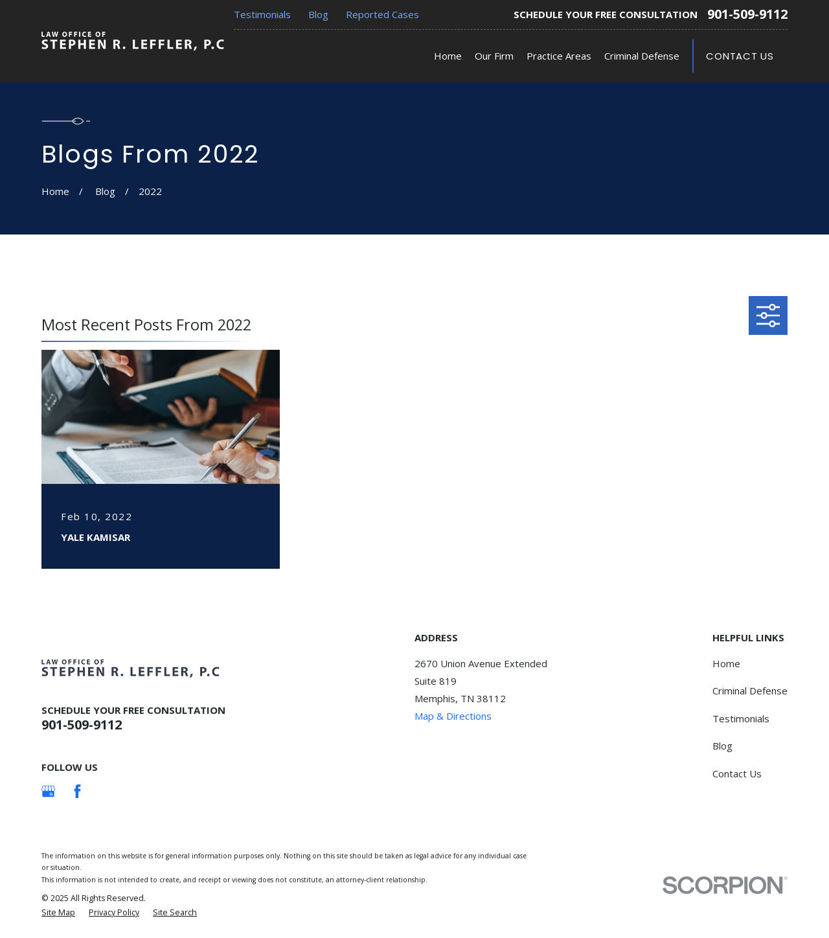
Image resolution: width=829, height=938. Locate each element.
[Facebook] (77, 791)
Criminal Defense (750, 690)
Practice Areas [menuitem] (559, 55)
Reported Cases (382, 14)
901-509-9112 (747, 14)
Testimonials (262, 14)
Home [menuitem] (448, 55)
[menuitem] (58, 913)
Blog (318, 14)
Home (726, 663)
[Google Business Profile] (48, 791)
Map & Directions (453, 715)
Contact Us (740, 56)
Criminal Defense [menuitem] (641, 55)
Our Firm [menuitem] (494, 55)
